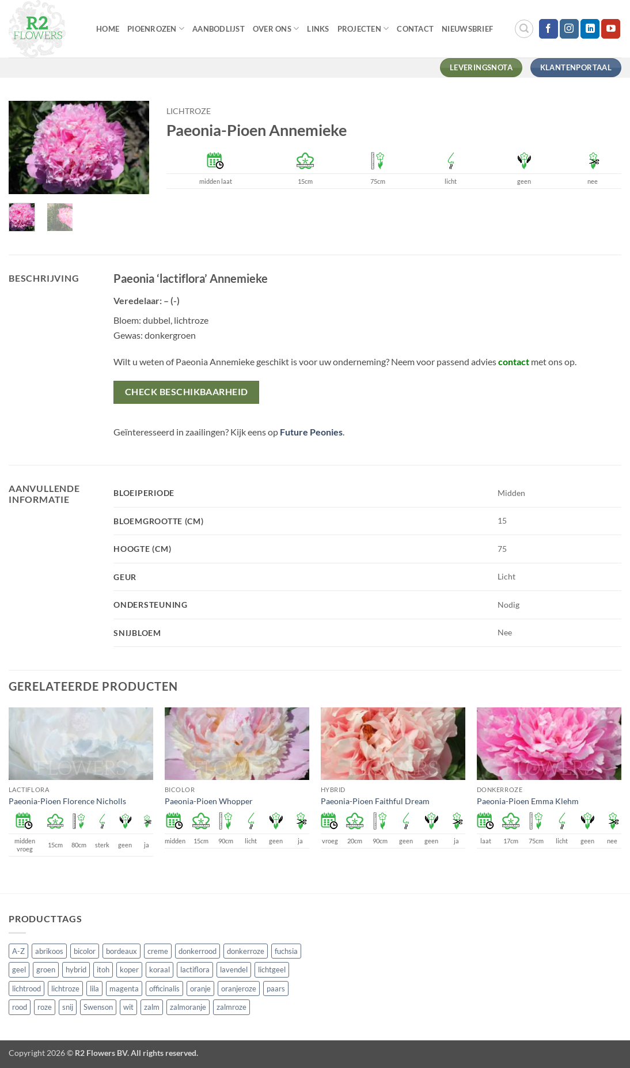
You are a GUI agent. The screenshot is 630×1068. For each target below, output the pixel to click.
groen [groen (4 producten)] (45, 969)
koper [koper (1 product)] (129, 969)
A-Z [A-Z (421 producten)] (18, 951)
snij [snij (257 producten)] (67, 1007)
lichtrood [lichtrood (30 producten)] (26, 988)
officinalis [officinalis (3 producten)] (164, 988)
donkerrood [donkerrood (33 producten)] (198, 951)
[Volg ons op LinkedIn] (589, 29)
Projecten (363, 28)
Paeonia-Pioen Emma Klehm (528, 801)
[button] (524, 29)
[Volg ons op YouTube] (610, 29)
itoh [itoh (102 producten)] (103, 969)
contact (513, 361)
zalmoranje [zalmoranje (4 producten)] (188, 1007)
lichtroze (188, 111)
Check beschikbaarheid (186, 392)
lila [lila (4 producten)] (94, 988)
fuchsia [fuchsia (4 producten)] (286, 951)
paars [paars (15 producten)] (276, 988)
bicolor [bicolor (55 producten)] (85, 951)
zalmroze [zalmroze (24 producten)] (231, 1007)
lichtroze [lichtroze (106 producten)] (65, 988)
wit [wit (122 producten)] (128, 1007)
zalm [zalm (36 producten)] (152, 1007)
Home (107, 28)
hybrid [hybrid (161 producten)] (76, 969)
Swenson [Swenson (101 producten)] (98, 1007)
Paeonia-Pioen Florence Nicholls (67, 801)
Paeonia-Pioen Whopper (209, 801)
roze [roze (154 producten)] (44, 1007)
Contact (415, 28)
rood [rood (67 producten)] (19, 1007)
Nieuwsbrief (467, 28)
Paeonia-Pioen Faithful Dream (375, 801)
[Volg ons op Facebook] (548, 29)
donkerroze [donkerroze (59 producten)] (245, 951)
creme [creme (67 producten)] (157, 951)
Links (318, 28)
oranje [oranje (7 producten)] (200, 988)
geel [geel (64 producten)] (19, 969)
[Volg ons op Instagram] (569, 29)
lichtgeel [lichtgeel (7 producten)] (272, 969)
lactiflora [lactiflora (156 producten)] (195, 969)
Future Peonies (311, 431)
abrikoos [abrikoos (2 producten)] (49, 951)
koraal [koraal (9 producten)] (159, 969)
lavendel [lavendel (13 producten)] (234, 969)
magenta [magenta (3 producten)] (124, 988)
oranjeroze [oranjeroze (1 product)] (238, 988)
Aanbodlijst (218, 28)
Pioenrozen (155, 28)
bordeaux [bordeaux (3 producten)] (121, 951)
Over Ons (276, 28)
